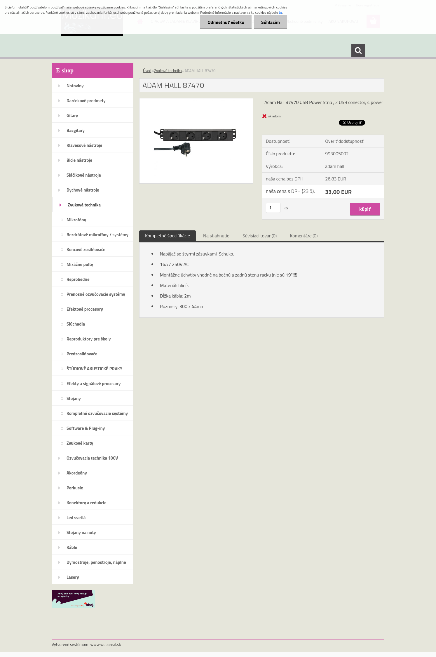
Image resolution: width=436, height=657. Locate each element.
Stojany (74, 398)
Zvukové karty (80, 443)
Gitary (72, 115)
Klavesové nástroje (84, 145)
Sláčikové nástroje (84, 175)
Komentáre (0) (304, 235)
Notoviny (75, 85)
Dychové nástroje (83, 190)
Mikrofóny (76, 219)
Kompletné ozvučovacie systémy (97, 413)
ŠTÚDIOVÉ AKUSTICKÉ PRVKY (94, 368)
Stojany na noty (81, 532)
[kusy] (273, 208)
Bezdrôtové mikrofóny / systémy (97, 234)
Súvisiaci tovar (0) (260, 235)
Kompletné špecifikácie (167, 235)
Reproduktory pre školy (89, 339)
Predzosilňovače (82, 353)
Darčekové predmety (86, 100)
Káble (72, 547)
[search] (358, 50)
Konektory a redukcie (87, 502)
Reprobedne (78, 279)
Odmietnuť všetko (225, 22)
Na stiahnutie (216, 235)
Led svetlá (76, 517)
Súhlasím (270, 22)
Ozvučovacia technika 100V (92, 458)
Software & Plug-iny (86, 428)
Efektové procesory (85, 309)
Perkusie (75, 487)
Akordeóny (77, 473)
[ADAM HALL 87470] (196, 100)
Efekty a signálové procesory (94, 383)
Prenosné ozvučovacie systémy (96, 294)
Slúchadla (76, 324)
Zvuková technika (84, 204)
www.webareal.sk (105, 644)
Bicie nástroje (79, 160)
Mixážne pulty (80, 264)
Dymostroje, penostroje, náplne (96, 562)
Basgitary (76, 130)
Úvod (147, 71)
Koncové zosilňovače (86, 249)
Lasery (73, 577)
